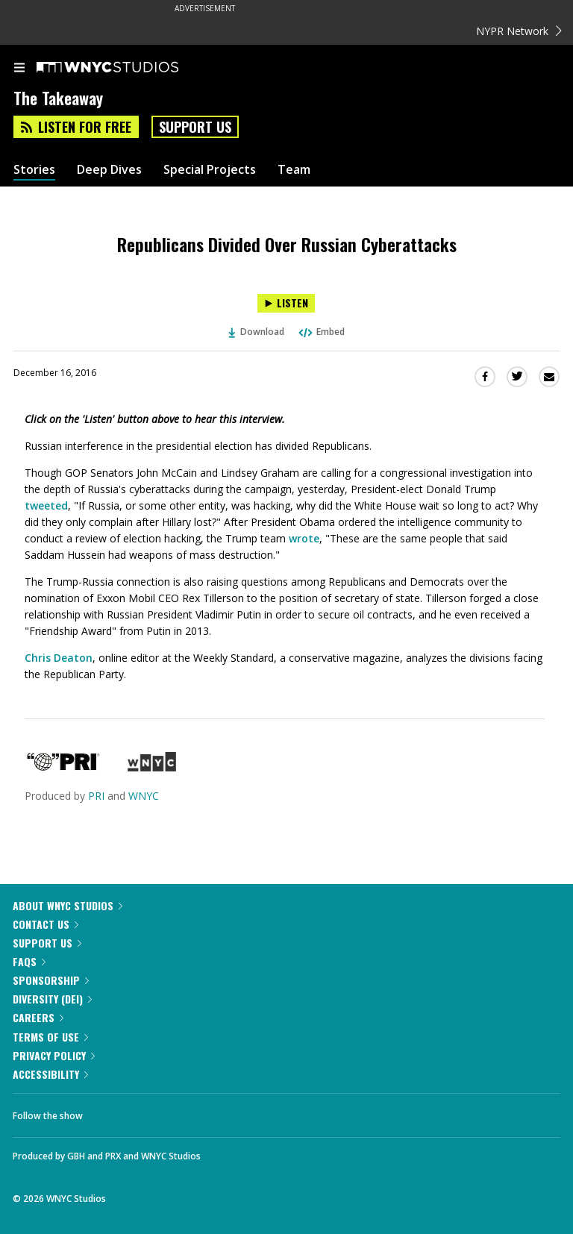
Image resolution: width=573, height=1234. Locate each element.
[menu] (19, 68)
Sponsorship (51, 980)
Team (294, 170)
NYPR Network (519, 31)
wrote (304, 538)
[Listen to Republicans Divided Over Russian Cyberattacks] (286, 303)
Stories (34, 170)
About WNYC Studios (67, 905)
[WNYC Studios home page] (126, 68)
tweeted (46, 505)
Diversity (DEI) (52, 998)
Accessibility (50, 1074)
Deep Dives (109, 170)
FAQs (29, 961)
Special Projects (209, 170)
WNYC (143, 796)
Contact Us (45, 924)
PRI (96, 796)
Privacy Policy (54, 1055)
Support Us (195, 127)
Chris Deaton (59, 658)
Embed (321, 331)
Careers (38, 1017)
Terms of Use (50, 1036)
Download (256, 331)
